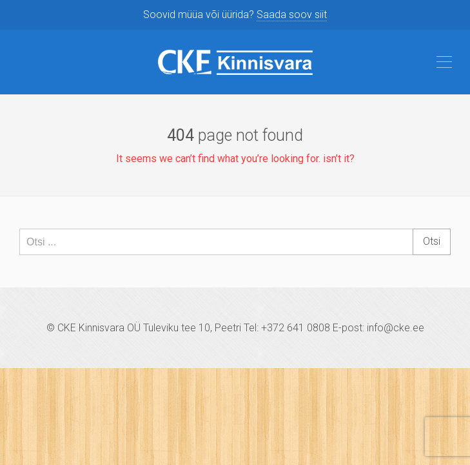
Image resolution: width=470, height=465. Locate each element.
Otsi (431, 241)
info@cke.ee (395, 328)
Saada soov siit (292, 14)
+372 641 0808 (295, 328)
